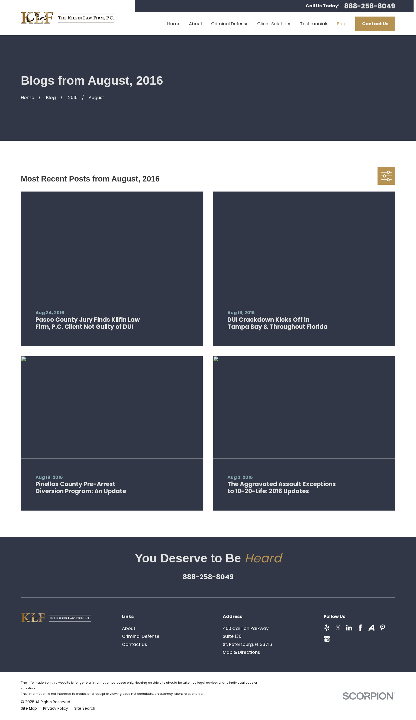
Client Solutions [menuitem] (274, 24)
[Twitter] (338, 628)
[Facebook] (360, 628)
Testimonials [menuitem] (314, 24)
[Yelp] (327, 628)
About (129, 628)
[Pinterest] (382, 628)
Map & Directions (241, 652)
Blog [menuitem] (342, 24)
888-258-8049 (369, 6)
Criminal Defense (140, 636)
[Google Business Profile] (327, 639)
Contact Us (375, 24)
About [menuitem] (195, 24)
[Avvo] (371, 628)
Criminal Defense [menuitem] (230, 24)
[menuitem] (29, 708)
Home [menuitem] (173, 24)
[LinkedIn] (349, 628)
